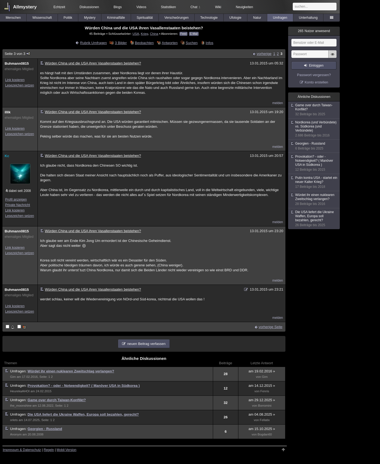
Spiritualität (145, 18)
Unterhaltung (308, 18)
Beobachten (144, 43)
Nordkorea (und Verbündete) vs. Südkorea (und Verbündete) (314, 129)
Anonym (15, 434)
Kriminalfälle (116, 18)
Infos (209, 43)
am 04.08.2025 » (261, 414)
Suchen (192, 43)
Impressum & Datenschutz (22, 450)
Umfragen (280, 18)
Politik (68, 18)
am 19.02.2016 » (261, 371)
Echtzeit (59, 7)
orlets (14, 420)
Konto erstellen (316, 82)
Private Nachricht (17, 205)
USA (135, 33)
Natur (257, 18)
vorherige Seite (270, 327)
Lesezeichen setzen (19, 85)
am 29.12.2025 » (261, 400)
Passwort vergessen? (314, 75)
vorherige (264, 54)
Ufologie (235, 18)
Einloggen (316, 65)
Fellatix (265, 420)
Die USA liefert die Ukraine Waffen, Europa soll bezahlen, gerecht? (83, 414)
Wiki (218, 7)
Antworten (170, 43)
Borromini (264, 405)
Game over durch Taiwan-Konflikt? (56, 400)
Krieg (144, 33)
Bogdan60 (265, 434)
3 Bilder (121, 43)
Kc (7, 156)
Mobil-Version (66, 450)
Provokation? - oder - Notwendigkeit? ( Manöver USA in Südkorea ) (83, 386)
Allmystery (25, 7)
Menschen (13, 18)
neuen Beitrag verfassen (146, 344)
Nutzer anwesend (314, 31)
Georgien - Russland (44, 429)
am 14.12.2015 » (261, 386)
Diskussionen (89, 7)
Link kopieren (14, 80)
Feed (183, 33)
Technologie (209, 18)
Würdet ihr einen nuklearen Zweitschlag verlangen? (70, 371)
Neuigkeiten (244, 7)
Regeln (49, 450)
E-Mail (194, 33)
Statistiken (168, 7)
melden (277, 103)
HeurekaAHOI (20, 391)
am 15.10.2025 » (261, 429)
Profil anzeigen (16, 199)
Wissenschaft (42, 18)
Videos (141, 7)
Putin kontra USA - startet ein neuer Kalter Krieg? (314, 182)
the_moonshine (21, 405)
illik (8, 112)
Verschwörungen (176, 18)
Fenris (264, 391)
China (154, 33)
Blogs (118, 7)
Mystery (89, 18)
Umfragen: (18, 371)
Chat (195, 7)
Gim (13, 376)
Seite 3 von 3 (17, 54)
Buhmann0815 (17, 63)
